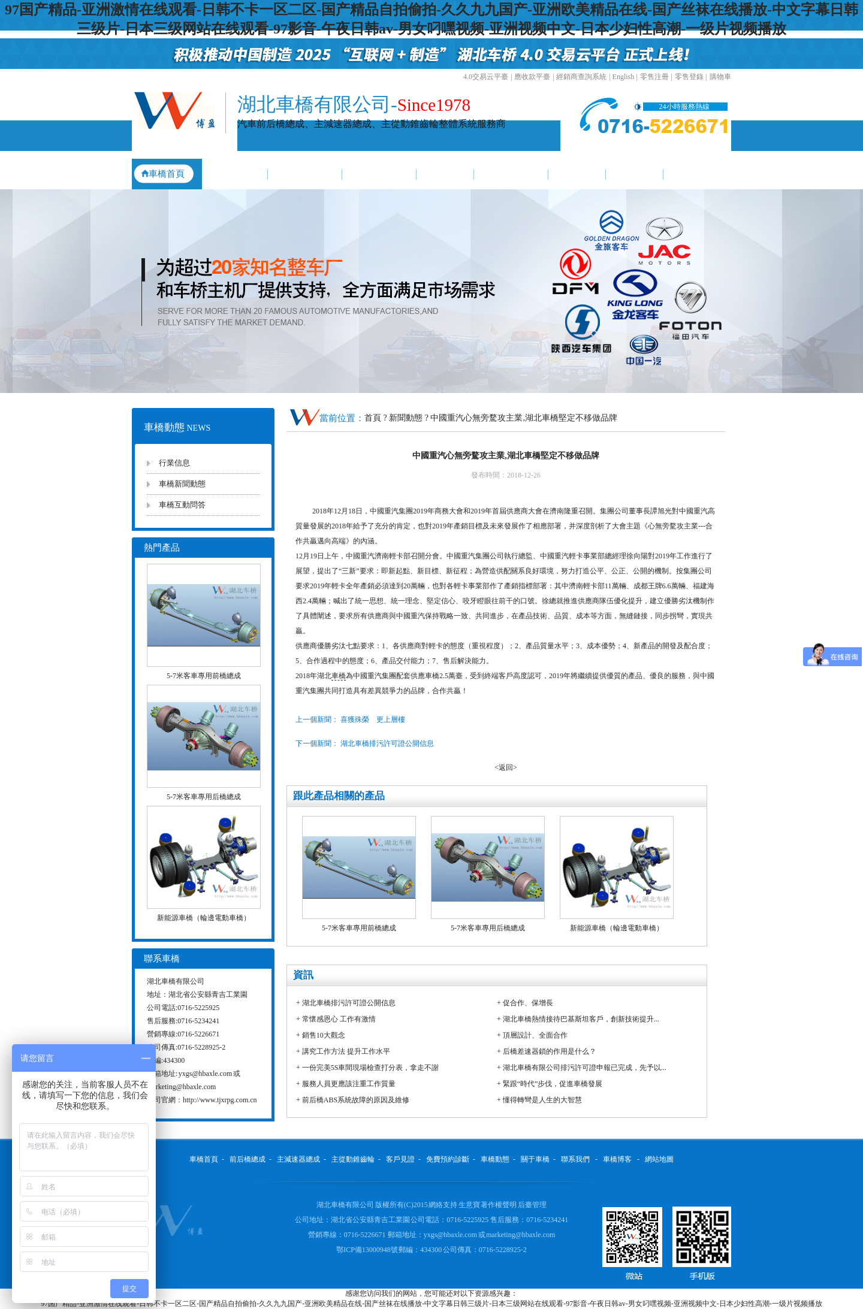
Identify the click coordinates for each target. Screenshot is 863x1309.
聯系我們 (697, 174)
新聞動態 (407, 417)
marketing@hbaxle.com (181, 1087)
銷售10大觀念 (323, 1035)
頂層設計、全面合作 (535, 1035)
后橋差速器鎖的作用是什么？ (549, 1051)
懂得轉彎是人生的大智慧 (542, 1100)
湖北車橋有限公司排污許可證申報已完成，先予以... (584, 1067)
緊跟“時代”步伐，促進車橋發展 (553, 1084)
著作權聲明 (499, 1205)
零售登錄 (689, 76)
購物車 (720, 76)
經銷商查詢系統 (581, 76)
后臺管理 (532, 1205)
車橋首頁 (167, 174)
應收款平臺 (532, 76)
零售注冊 (654, 76)
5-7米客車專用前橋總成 (204, 676)
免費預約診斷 (511, 174)
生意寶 (469, 1205)
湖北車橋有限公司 (345, 1205)
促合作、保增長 (528, 1003)
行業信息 (174, 462)
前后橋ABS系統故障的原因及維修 (355, 1100)
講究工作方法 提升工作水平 (346, 1051)
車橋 (338, 676)
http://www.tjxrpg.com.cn (220, 1100)
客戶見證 (445, 174)
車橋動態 (577, 174)
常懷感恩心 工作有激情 (339, 1019)
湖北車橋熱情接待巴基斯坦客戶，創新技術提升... (581, 1019)
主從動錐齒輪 (379, 174)
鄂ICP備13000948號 (367, 1249)
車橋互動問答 (182, 504)
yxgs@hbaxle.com (205, 1073)
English (623, 76)
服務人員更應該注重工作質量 (349, 1084)
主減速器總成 (305, 174)
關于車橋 (635, 174)
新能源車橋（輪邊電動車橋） (204, 918)
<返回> (505, 767)
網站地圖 (659, 1159)
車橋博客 (617, 1159)
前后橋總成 (232, 174)
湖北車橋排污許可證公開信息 (349, 1003)
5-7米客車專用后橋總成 (204, 797)
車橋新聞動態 (182, 483)
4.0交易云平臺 (485, 76)
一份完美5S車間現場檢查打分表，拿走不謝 (370, 1067)
